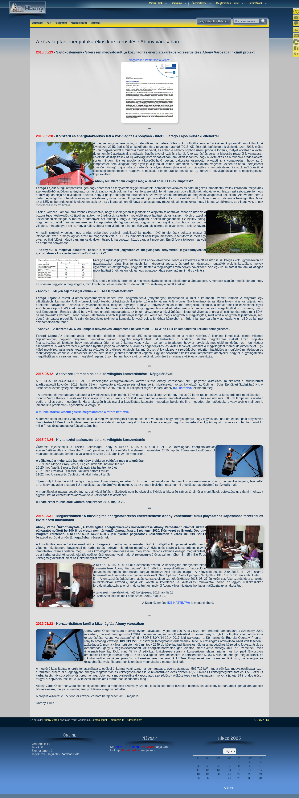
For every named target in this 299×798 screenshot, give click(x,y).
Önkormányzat (200, 4)
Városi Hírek (156, 4)
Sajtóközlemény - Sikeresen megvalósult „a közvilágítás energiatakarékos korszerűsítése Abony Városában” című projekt (155, 52)
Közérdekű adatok (79, 23)
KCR (49, 23)
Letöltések (95, 23)
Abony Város (51, 719)
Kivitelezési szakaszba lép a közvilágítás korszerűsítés (100, 440)
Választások (37, 23)
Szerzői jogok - (100, 719)
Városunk (177, 4)
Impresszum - (117, 719)
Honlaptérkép (61, 23)
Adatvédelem (134, 719)
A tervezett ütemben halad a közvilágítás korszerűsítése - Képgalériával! (115, 374)
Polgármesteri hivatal (228, 4)
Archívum (229, 787)
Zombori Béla (70, 754)
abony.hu (261, 720)
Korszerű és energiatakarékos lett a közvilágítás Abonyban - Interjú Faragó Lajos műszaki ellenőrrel (137, 136)
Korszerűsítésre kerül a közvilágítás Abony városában (100, 624)
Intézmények (256, 4)
